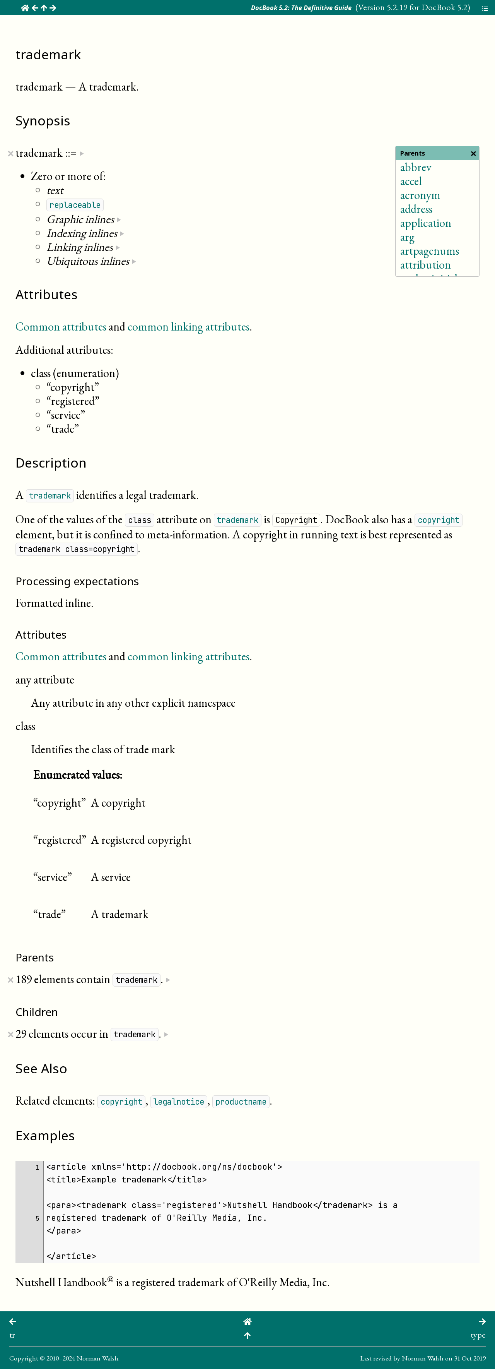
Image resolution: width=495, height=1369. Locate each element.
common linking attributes (188, 326)
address (416, 208)
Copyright (23, 1358)
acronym (420, 194)
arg (407, 236)
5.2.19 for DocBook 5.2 (427, 7)
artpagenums (429, 250)
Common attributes (60, 326)
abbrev (415, 167)
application (425, 222)
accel (411, 180)
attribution (425, 264)
